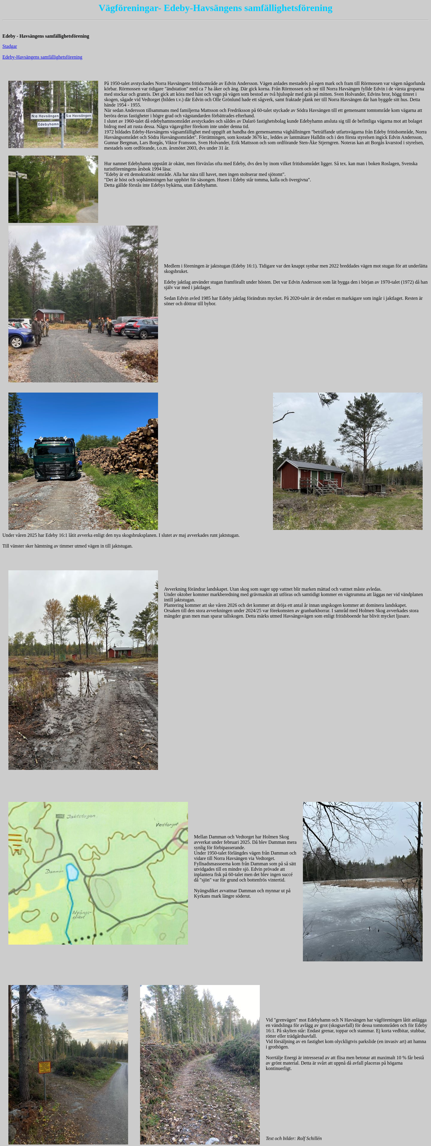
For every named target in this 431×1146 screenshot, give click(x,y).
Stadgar (9, 46)
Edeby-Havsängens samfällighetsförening (42, 57)
